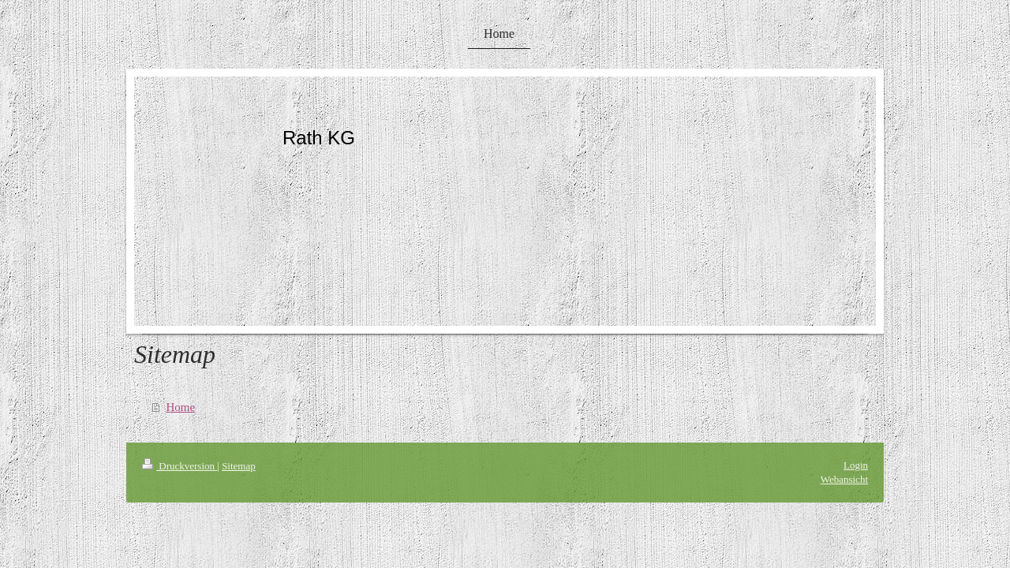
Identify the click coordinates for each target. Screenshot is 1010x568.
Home (181, 407)
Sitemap (239, 466)
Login (856, 465)
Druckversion (179, 466)
